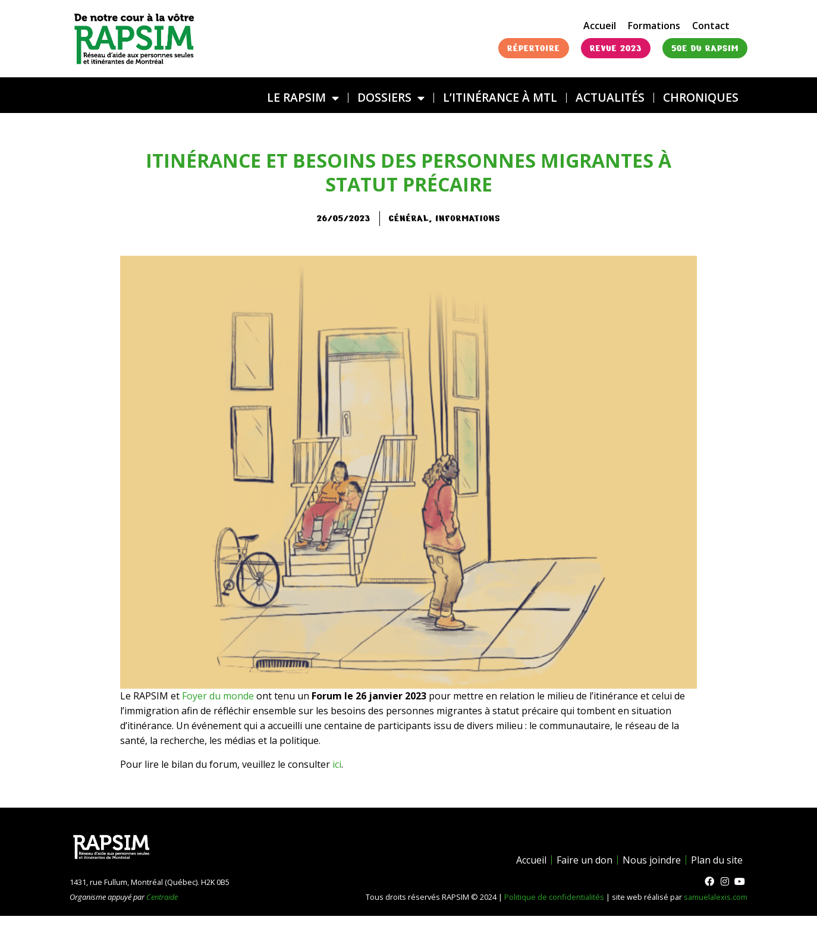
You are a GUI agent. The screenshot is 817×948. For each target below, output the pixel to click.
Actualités (610, 97)
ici (336, 764)
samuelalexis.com (715, 897)
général (409, 218)
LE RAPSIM (303, 97)
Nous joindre (652, 860)
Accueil (599, 25)
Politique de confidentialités (554, 897)
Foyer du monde (218, 695)
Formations (654, 25)
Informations (467, 218)
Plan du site (717, 860)
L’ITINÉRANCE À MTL (500, 97)
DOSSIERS (391, 97)
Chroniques (701, 97)
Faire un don (584, 860)
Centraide (162, 897)
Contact (711, 25)
